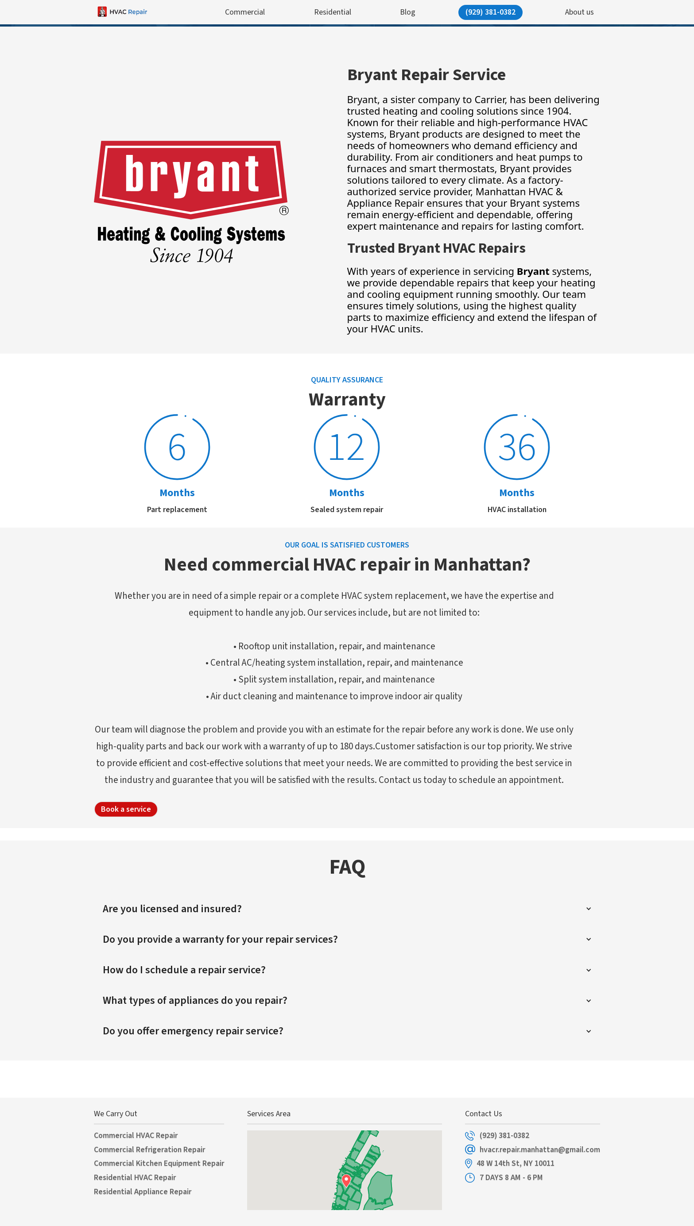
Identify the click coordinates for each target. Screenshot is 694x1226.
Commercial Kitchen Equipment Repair (159, 1163)
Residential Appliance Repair (142, 1192)
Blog (407, 12)
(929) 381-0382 (490, 12)
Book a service (126, 809)
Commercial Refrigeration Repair (149, 1150)
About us (579, 12)
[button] (347, 909)
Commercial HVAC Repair (136, 1135)
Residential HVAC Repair (135, 1177)
